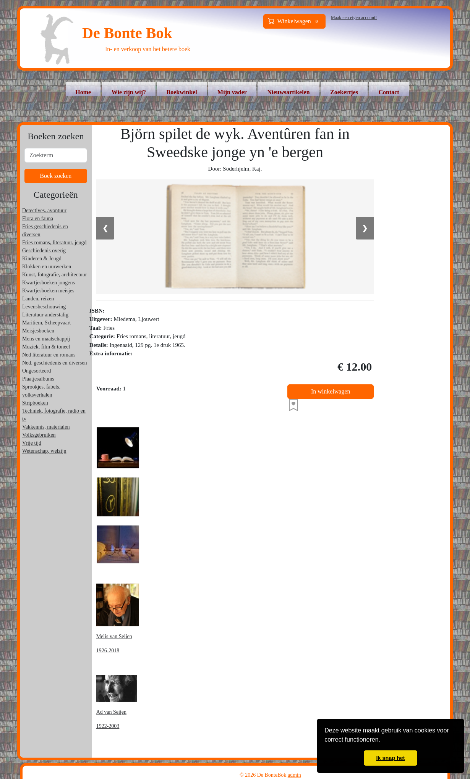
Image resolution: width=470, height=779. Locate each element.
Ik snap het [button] (390, 758)
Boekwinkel (182, 92)
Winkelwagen (294, 21)
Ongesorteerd (36, 371)
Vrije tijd (31, 443)
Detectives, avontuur (44, 210)
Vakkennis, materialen (46, 427)
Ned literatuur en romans (49, 355)
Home (83, 92)
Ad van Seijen (111, 712)
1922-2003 (108, 726)
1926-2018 (108, 650)
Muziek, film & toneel (46, 347)
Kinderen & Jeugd (42, 258)
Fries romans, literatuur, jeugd (54, 242)
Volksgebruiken (39, 435)
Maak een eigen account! (354, 17)
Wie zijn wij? (129, 92)
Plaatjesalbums (38, 379)
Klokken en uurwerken (46, 266)
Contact (388, 92)
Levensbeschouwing (44, 307)
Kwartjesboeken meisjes (48, 291)
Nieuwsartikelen (288, 92)
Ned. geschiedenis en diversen (54, 363)
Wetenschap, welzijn (44, 451)
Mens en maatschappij (46, 339)
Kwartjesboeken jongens (48, 282)
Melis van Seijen (114, 636)
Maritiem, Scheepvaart (46, 323)
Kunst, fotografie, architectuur (54, 274)
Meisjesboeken (38, 331)
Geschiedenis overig (44, 250)
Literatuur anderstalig (45, 315)
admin (294, 775)
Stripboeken (35, 403)
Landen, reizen (38, 299)
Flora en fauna (37, 218)
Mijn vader (232, 92)
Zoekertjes (344, 92)
